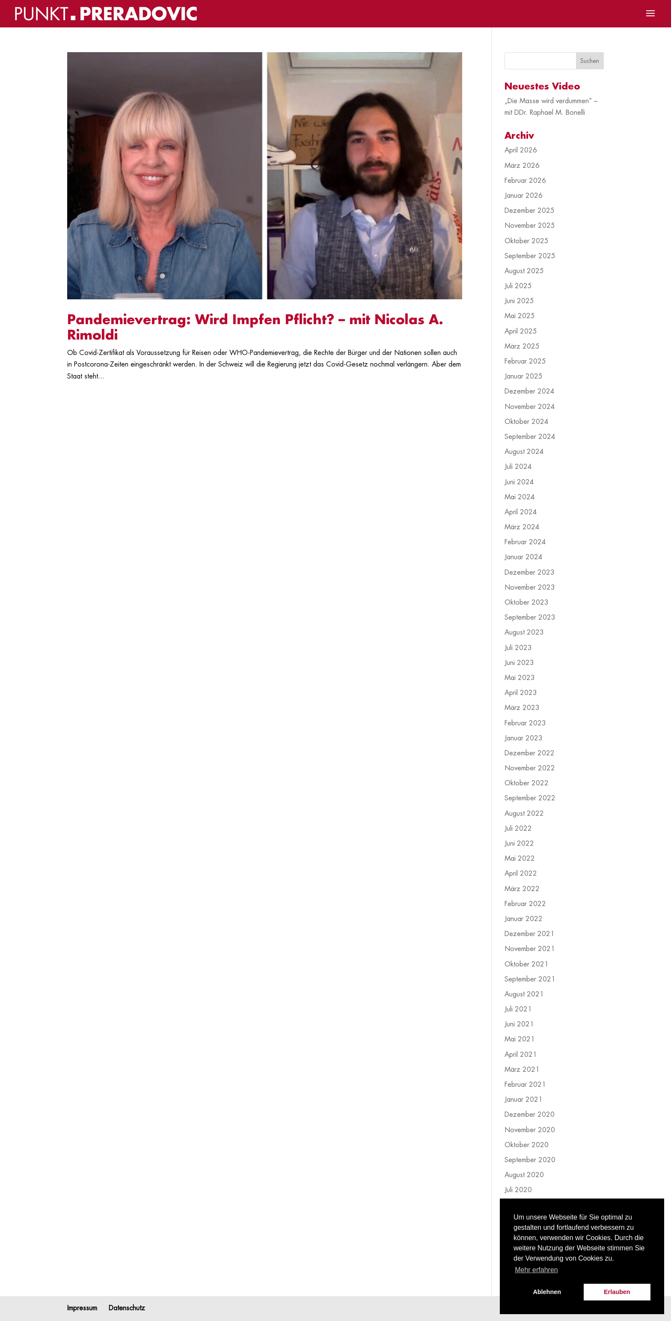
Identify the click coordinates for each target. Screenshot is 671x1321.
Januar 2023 (524, 738)
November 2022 (530, 768)
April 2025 (521, 331)
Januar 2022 (524, 918)
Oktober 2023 (527, 602)
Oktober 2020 (527, 1145)
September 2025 (530, 256)
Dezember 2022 (530, 753)
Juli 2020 (518, 1190)
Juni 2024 (519, 482)
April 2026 (521, 150)
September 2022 (530, 798)
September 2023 (530, 617)
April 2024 (521, 512)
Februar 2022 (525, 904)
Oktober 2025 (527, 241)
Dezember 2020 (530, 1114)
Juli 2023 (518, 647)
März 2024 (522, 527)
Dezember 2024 (530, 391)
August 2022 (524, 813)
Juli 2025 (518, 286)
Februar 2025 (525, 361)
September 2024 (530, 436)
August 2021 (524, 994)
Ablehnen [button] (547, 1291)
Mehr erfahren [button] (536, 1269)
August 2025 (524, 271)
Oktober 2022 (527, 783)
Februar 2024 (525, 542)
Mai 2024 (520, 497)
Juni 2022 (519, 843)
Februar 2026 (525, 180)
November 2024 (530, 406)
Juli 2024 (518, 466)
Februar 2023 (525, 723)
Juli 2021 (518, 1009)
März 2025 (522, 346)
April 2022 (521, 873)
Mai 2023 (520, 677)
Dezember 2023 (530, 572)
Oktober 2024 (527, 421)
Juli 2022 (518, 828)
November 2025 (530, 225)
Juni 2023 (519, 662)
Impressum (82, 1308)
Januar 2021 (524, 1099)
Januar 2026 (524, 195)
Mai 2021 (520, 1039)
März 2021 (522, 1069)
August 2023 (524, 632)
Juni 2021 (519, 1024)
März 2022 (522, 889)
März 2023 (522, 707)
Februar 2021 (525, 1084)
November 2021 (530, 948)
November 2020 (530, 1130)
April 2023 (521, 692)
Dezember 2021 (530, 933)
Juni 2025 (519, 301)
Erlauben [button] (617, 1291)
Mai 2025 (520, 316)
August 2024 (524, 451)
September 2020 (530, 1160)
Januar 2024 (524, 557)
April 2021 (521, 1054)
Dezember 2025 (530, 210)
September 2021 (530, 979)
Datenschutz (127, 1308)
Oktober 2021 (527, 964)
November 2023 (530, 587)
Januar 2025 (524, 376)
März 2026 (522, 165)
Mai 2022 (520, 858)
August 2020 (524, 1175)
